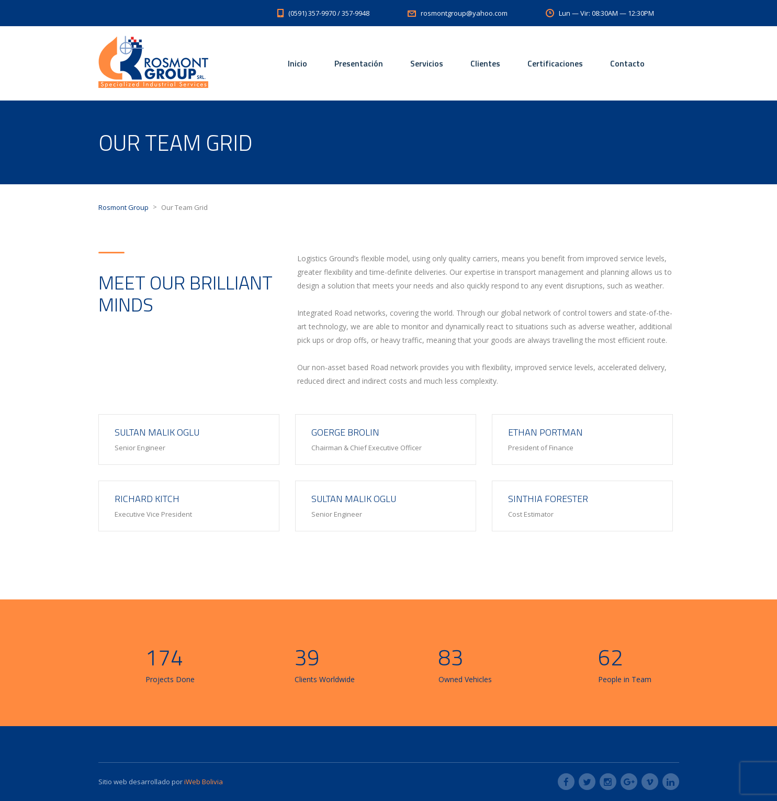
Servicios (426, 63)
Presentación (358, 63)
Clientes (485, 63)
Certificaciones (555, 63)
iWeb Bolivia (203, 781)
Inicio (297, 63)
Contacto (627, 63)
